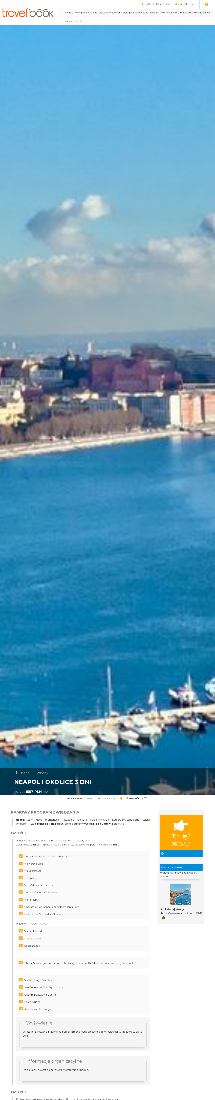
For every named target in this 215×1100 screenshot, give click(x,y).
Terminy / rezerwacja (181, 832)
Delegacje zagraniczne (148, 12)
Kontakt (82, 12)
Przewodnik (128, 12)
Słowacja (116, 12)
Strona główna (74, 798)
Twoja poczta (94, 12)
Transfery (167, 12)
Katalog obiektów (120, 21)
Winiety (107, 12)
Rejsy (175, 12)
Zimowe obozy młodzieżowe (94, 21)
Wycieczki (184, 12)
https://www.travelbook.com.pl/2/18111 (183, 913)
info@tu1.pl (186, 4)
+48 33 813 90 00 (157, 4)
